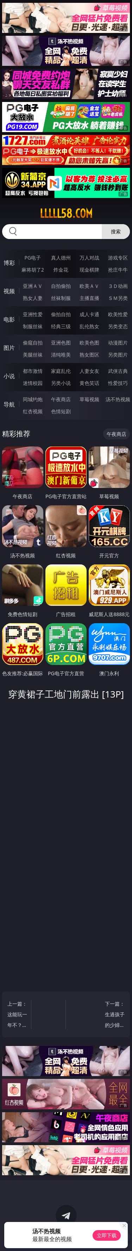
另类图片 (118, 354)
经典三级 (61, 326)
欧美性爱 (118, 314)
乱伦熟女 (89, 326)
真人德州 (61, 257)
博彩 (9, 263)
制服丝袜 (33, 326)
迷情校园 (33, 383)
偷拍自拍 (61, 314)
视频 (9, 291)
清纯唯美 (61, 354)
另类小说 (61, 383)
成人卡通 (89, 314)
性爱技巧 (118, 383)
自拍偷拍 (61, 286)
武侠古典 (118, 371)
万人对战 (89, 257)
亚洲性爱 (33, 314)
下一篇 (114, 1015)
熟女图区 (89, 354)
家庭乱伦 (61, 371)
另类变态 (118, 326)
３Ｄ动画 (118, 286)
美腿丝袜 (33, 354)
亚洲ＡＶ (33, 286)
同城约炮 (33, 399)
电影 (9, 319)
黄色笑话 (89, 383)
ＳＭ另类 (118, 298)
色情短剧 (61, 411)
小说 (9, 376)
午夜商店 (61, 399)
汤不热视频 (118, 399)
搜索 (116, 231)
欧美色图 (89, 342)
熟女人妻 (33, 298)
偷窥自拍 (33, 342)
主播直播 (89, 298)
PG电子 (32, 257)
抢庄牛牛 (118, 269)
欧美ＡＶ (89, 286)
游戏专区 (118, 257)
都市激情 (33, 371)
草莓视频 (89, 399)
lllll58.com (66, 213)
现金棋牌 (89, 269)
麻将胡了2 (32, 269)
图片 (9, 348)
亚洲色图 (61, 342)
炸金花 (61, 269)
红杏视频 (33, 411)
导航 (9, 404)
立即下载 (107, 1235)
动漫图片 (118, 342)
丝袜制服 (61, 298)
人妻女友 (89, 371)
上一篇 (17, 1015)
